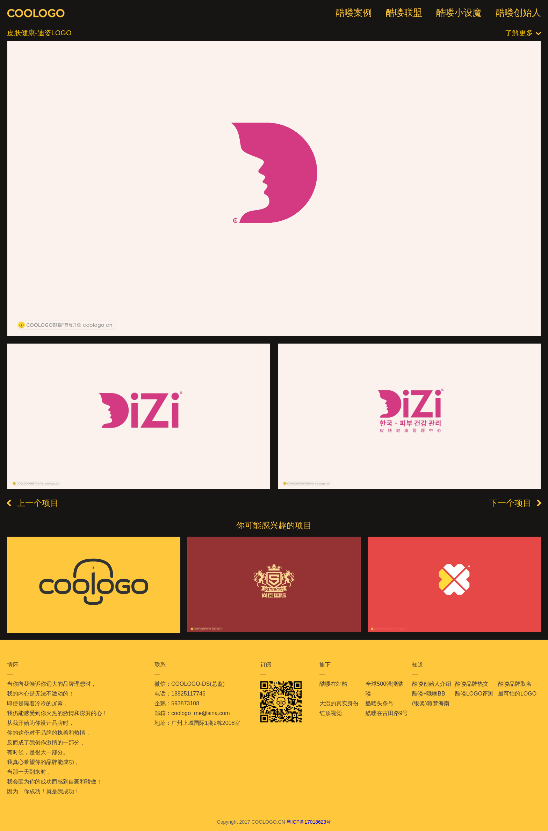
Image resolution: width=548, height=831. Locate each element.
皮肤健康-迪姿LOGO (39, 33)
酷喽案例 (354, 12)
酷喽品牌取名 (515, 684)
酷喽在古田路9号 (387, 713)
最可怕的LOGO (517, 694)
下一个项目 (515, 503)
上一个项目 (33, 503)
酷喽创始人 (518, 12)
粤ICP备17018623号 (309, 822)
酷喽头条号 (380, 703)
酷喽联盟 (404, 12)
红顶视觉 (330, 713)
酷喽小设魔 (459, 12)
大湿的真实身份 (339, 703)
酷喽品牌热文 (472, 684)
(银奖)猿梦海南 (430, 703)
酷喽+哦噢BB (428, 694)
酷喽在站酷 (333, 684)
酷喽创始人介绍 (431, 684)
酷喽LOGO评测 (474, 694)
